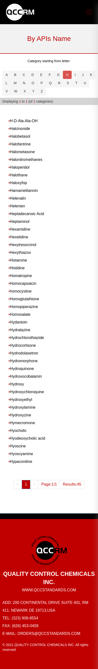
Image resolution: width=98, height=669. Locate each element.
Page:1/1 (49, 484)
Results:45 (72, 484)
